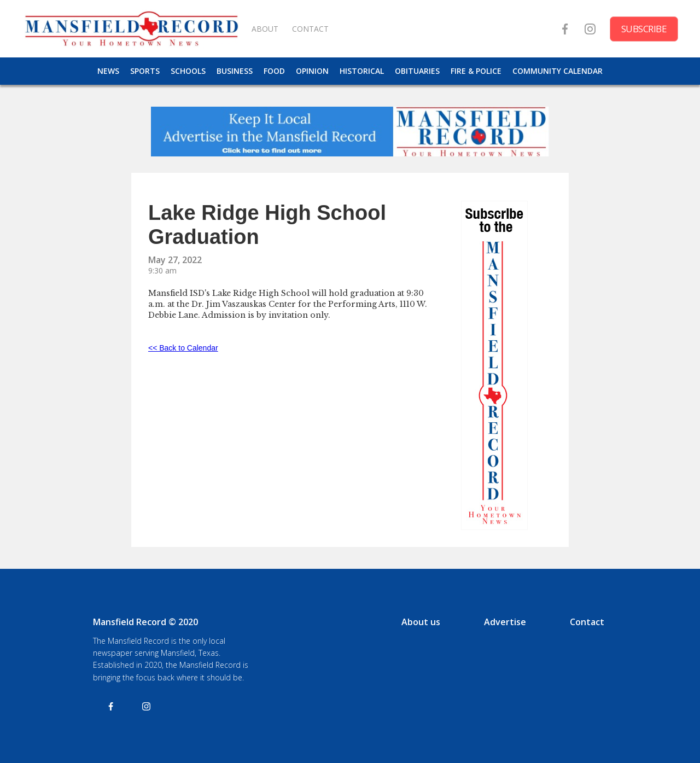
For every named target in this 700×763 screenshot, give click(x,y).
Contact (587, 622)
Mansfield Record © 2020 (145, 622)
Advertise (505, 622)
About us (420, 622)
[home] (131, 28)
